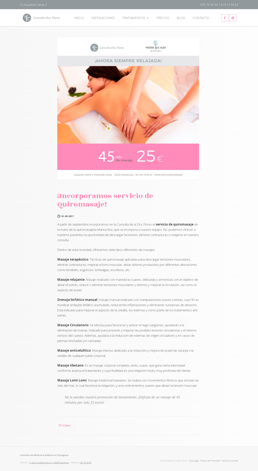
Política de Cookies (230, 460)
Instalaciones (103, 18)
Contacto (201, 18)
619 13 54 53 (229, 5)
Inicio (79, 18)
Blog (181, 18)
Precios (163, 18)
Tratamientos (133, 18)
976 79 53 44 (209, 5)
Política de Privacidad (210, 460)
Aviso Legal (194, 460)
